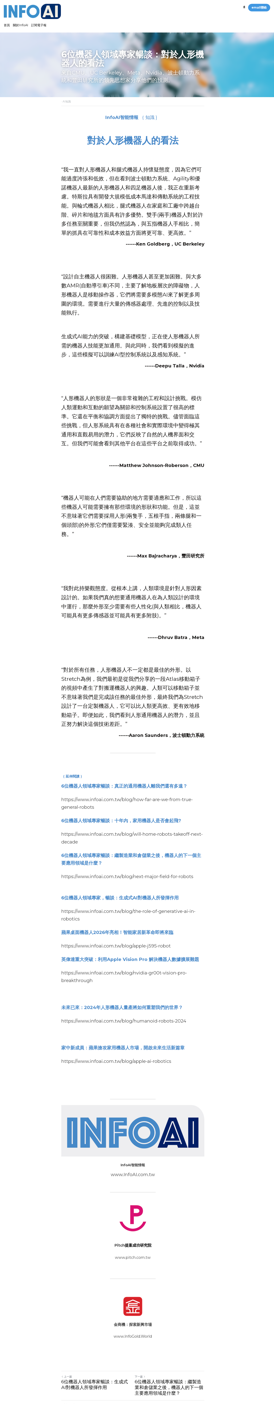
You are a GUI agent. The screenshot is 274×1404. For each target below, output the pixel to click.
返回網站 (68, 1381)
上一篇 (66, 1352)
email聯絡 (259, 7)
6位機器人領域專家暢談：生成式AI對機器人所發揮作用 (96, 1360)
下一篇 (144, 1352)
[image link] (32, 11)
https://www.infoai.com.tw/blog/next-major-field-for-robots (127, 849)
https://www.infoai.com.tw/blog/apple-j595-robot (116, 918)
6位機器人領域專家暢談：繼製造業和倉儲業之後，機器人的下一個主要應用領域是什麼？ (175, 1363)
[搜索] (244, 7)
